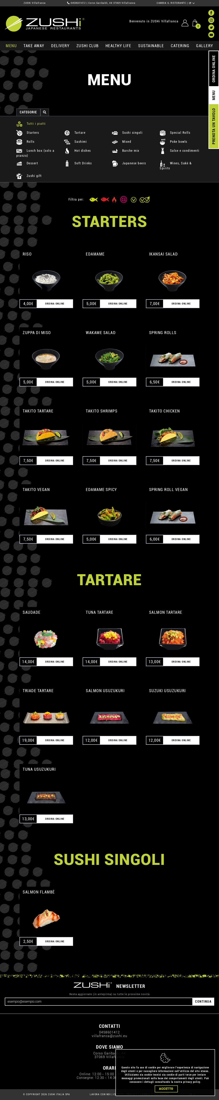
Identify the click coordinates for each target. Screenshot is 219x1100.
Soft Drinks (78, 163)
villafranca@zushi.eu (109, 1036)
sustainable (151, 45)
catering (180, 45)
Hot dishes (77, 151)
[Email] (99, 1002)
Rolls (25, 142)
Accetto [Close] (166, 1090)
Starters (27, 133)
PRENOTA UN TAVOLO (214, 126)
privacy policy (191, 1084)
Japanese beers (129, 163)
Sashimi (75, 142)
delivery (60, 45)
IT (192, 3)
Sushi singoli (127, 133)
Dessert (27, 163)
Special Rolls (175, 133)
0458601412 (78, 3)
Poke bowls (173, 142)
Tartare (74, 133)
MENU (11, 45)
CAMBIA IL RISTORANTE (171, 3)
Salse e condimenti (179, 151)
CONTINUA (203, 1001)
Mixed (121, 142)
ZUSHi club (87, 45)
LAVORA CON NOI (100, 1094)
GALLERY (204, 45)
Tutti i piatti (31, 124)
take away (33, 45)
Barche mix (125, 151)
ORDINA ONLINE (214, 69)
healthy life (118, 45)
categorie (28, 112)
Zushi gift (29, 176)
